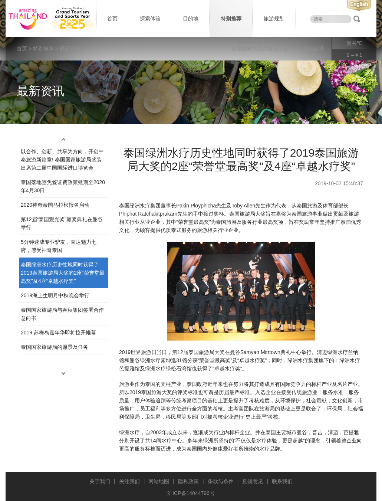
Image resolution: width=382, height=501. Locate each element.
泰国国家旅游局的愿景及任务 (54, 347)
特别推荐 (231, 19)
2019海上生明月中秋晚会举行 (55, 295)
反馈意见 (252, 481)
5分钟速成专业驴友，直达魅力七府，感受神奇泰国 (58, 246)
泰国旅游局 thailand (50, 18)
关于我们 (99, 481)
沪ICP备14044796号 (191, 493)
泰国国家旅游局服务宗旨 (260, 49)
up (63, 139)
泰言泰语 (313, 49)
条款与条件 (221, 481)
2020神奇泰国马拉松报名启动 (55, 205)
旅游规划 (274, 19)
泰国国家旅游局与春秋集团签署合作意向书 (62, 314)
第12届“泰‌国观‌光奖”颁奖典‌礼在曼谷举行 (62, 223)
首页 (112, 19)
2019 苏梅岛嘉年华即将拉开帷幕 (58, 332)
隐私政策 (188, 481)
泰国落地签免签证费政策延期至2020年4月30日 (63, 186)
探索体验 (150, 19)
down (63, 373)
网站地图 (158, 481)
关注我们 (129, 481)
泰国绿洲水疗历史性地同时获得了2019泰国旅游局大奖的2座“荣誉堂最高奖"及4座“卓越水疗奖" (63, 273)
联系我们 (282, 481)
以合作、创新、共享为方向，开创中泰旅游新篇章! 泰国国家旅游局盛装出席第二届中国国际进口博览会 (62, 159)
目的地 (190, 19)
